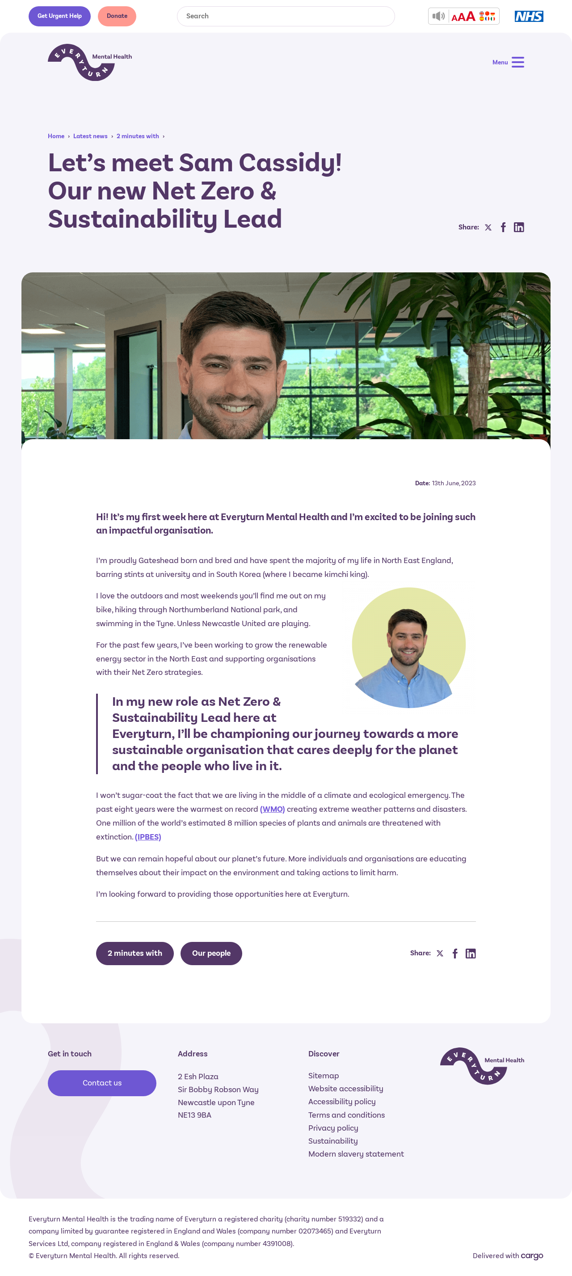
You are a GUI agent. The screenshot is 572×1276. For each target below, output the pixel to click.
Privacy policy (333, 1128)
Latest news (90, 136)
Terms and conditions (346, 1115)
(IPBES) (148, 837)
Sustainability (333, 1141)
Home (56, 136)
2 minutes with (138, 136)
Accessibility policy (342, 1101)
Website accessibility (345, 1089)
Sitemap (323, 1076)
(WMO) (272, 809)
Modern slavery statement (356, 1154)
